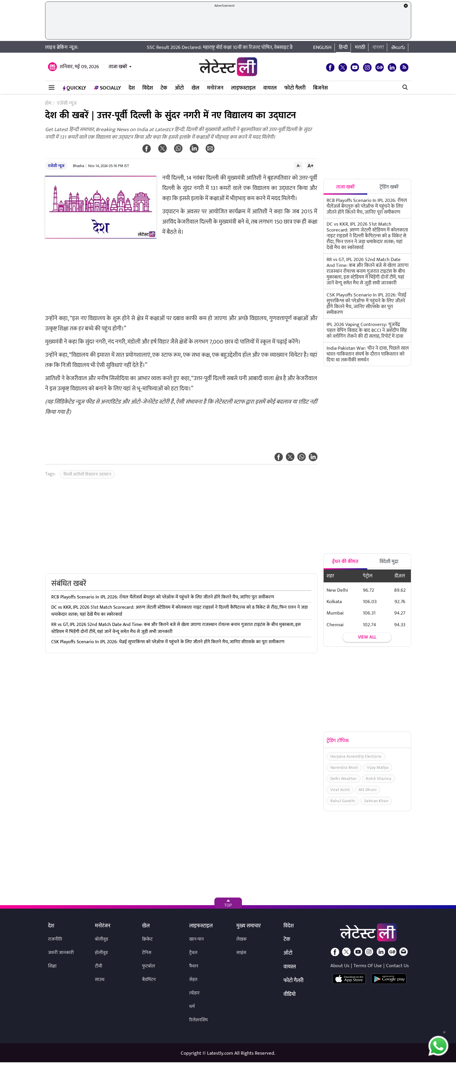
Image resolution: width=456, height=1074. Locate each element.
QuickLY (74, 88)
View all (367, 637)
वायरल (270, 88)
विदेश (147, 88)
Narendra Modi (344, 767)
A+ (310, 166)
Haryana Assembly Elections (356, 756)
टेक (163, 88)
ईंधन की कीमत (345, 561)
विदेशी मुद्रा (389, 561)
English (322, 47)
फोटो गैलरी (294, 88)
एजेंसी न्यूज (56, 165)
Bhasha (78, 166)
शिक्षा (52, 966)
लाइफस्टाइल (243, 88)
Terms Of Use (367, 966)
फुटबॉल (148, 966)
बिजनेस (320, 88)
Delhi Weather (343, 778)
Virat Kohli (340, 789)
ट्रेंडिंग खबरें (389, 187)
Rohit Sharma (378, 778)
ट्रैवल (193, 953)
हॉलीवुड (101, 953)
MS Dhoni (367, 789)
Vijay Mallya (377, 767)
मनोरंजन (215, 88)
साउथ (100, 980)
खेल (195, 88)
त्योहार (194, 993)
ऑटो (179, 88)
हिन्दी (343, 47)
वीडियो (289, 995)
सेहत (193, 980)
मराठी (360, 47)
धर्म (192, 1006)
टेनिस (146, 953)
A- (299, 165)
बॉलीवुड (101, 939)
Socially (107, 88)
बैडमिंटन (149, 980)
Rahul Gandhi (342, 800)
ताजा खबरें (118, 67)
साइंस (241, 953)
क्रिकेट (147, 939)
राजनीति (55, 939)
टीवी (98, 966)
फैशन (193, 966)
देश (132, 88)
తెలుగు (398, 47)
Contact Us (397, 966)
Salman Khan (376, 800)
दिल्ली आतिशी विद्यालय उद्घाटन (87, 474)
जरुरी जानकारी (61, 953)
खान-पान (196, 939)
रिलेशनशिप (198, 1020)
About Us (339, 966)
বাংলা (378, 47)
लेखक (241, 939)
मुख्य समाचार (248, 926)
